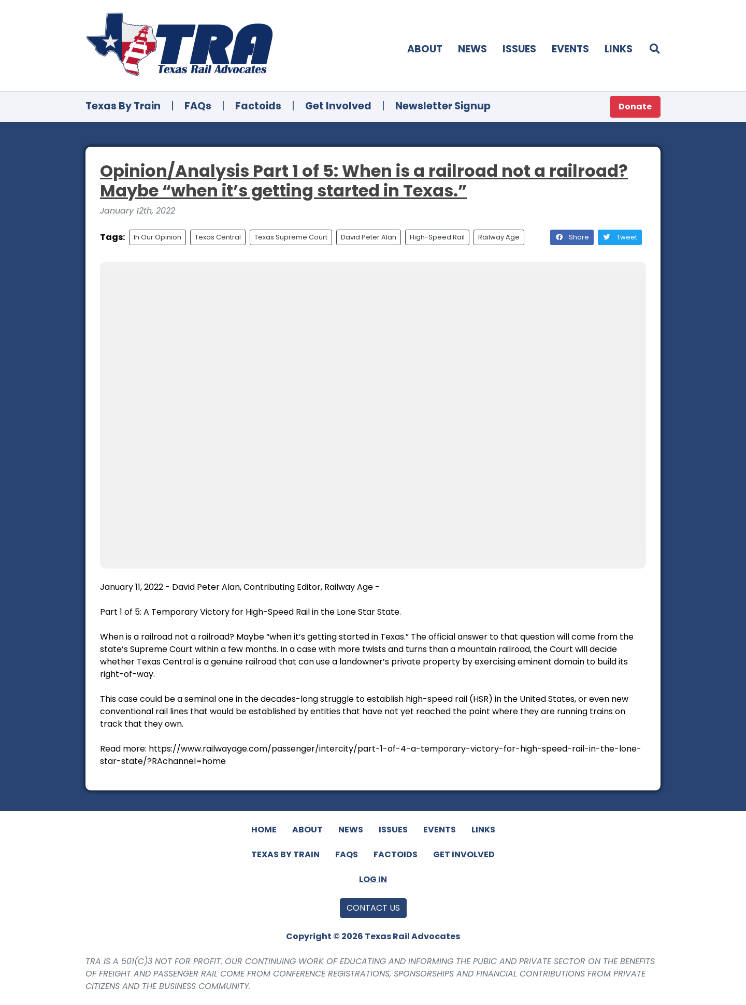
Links (619, 49)
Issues (519, 49)
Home (264, 830)
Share (572, 237)
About (424, 49)
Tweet (619, 237)
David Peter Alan (368, 237)
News (472, 49)
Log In (373, 879)
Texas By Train (123, 106)
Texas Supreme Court (290, 237)
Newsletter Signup (443, 106)
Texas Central (218, 237)
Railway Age (499, 237)
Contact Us (373, 908)
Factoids (258, 106)
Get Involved (338, 106)
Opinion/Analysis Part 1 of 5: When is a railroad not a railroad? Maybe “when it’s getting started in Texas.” (364, 180)
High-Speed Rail (437, 237)
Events (570, 49)
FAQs (197, 106)
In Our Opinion (157, 237)
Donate (635, 106)
